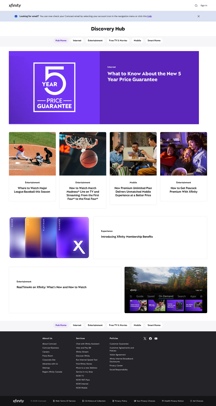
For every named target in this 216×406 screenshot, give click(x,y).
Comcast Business (50, 348)
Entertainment (95, 40)
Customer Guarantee (119, 344)
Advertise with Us (50, 364)
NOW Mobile (81, 388)
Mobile (137, 40)
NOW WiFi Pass (83, 380)
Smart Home (154, 40)
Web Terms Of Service (64, 401)
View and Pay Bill (83, 348)
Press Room (47, 356)
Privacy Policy (119, 401)
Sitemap (46, 368)
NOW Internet (82, 384)
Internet (77, 40)
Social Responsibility (119, 369)
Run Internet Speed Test (86, 360)
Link (149, 16)
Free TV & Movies (118, 40)
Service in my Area (84, 372)
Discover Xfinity (83, 356)
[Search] (196, 5)
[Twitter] (145, 338)
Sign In (204, 5)
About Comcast (49, 344)
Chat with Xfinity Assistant (87, 344)
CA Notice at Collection (94, 401)
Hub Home (61, 40)
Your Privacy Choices (144, 401)
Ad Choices (196, 401)
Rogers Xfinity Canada (52, 372)
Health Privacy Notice (173, 401)
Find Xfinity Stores (84, 364)
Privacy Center (116, 365)
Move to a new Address (86, 368)
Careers (45, 352)
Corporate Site (48, 360)
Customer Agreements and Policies (122, 349)
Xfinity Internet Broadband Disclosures (121, 360)
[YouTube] (156, 338)
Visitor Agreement (118, 354)
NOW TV (80, 376)
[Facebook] (150, 338)
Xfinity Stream (82, 352)
